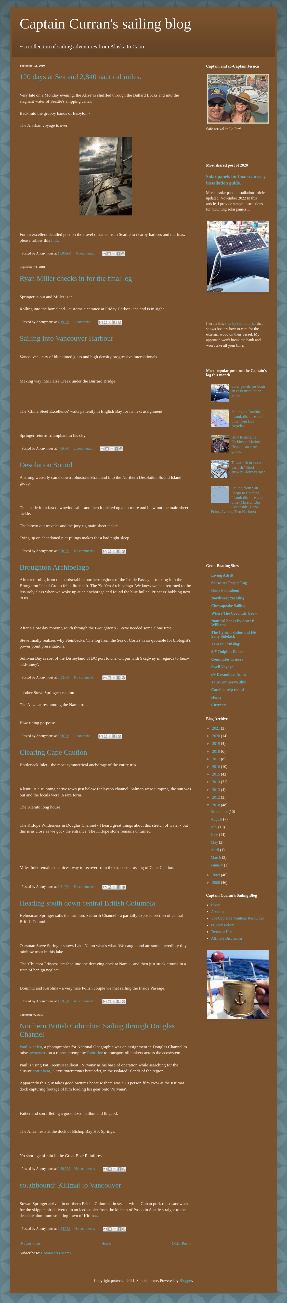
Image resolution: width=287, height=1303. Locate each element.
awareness (38, 1052)
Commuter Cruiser (227, 659)
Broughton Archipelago (54, 567)
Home (106, 1243)
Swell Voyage (222, 667)
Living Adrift (222, 575)
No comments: (84, 551)
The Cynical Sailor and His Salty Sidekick (234, 634)
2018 (216, 751)
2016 (216, 767)
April (215, 850)
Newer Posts (30, 1243)
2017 (216, 759)
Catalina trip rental (227, 690)
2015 (216, 774)
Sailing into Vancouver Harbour (66, 338)
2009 (216, 875)
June (215, 835)
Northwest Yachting (227, 598)
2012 (216, 797)
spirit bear (41, 1070)
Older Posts (181, 1243)
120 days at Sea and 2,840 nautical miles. (80, 76)
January (217, 865)
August (217, 819)
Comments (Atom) (56, 1253)
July (214, 827)
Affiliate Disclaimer (226, 938)
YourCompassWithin (229, 682)
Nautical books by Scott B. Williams (233, 623)
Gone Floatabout (225, 590)
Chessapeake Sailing (228, 606)
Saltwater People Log (229, 583)
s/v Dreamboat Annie (229, 674)
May (215, 842)
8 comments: (85, 253)
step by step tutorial (240, 323)
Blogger (186, 1280)
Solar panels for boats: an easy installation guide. (249, 391)
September (219, 811)
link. (55, 240)
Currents (218, 705)
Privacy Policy (222, 925)
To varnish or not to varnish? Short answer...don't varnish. (248, 467)
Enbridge (95, 1052)
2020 (216, 736)
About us (218, 911)
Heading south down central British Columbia (87, 903)
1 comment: (82, 322)
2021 (216, 728)
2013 (216, 790)
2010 (216, 805)
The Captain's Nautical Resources (237, 918)
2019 (216, 743)
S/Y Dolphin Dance (227, 652)
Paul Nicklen (31, 1046)
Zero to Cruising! (225, 644)
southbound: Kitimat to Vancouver (70, 1185)
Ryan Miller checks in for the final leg (76, 278)
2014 (216, 782)
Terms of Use (221, 932)
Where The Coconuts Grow (234, 613)
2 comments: (83, 448)
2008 (216, 882)
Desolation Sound (46, 465)
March (216, 857)
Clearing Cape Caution (53, 752)
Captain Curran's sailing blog (105, 23)
